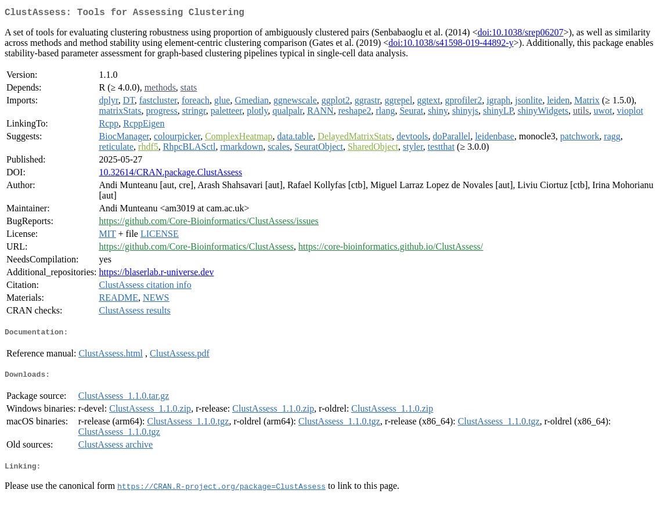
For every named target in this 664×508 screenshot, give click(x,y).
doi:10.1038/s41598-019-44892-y (451, 45)
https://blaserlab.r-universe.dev (156, 274)
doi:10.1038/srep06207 (521, 34)
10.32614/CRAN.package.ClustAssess (171, 174)
